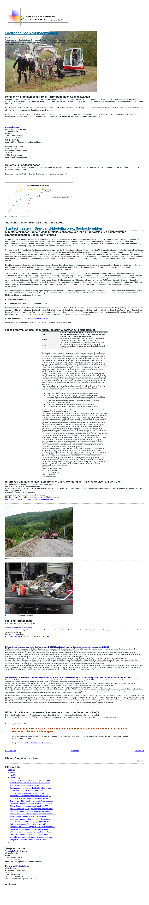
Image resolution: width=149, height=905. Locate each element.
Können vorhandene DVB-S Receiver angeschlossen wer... (33, 814)
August (13, 772)
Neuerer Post (10, 751)
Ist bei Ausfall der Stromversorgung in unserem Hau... (30, 822)
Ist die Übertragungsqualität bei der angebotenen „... (30, 819)
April (12, 775)
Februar (13, 778)
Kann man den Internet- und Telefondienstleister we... (30, 788)
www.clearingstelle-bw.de (38, 319)
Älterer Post (139, 751)
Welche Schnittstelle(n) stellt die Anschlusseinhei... (29, 835)
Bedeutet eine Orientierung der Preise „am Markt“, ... (30, 796)
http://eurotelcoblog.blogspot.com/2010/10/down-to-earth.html (29, 499)
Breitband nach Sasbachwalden (31, 33)
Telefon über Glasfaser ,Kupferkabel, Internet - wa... (30, 791)
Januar (13, 842)
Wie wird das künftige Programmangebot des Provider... (31, 809)
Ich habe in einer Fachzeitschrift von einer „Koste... (29, 798)
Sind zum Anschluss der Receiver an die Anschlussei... (31, 811)
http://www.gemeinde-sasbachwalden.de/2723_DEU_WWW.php (28, 636)
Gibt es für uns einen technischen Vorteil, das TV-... (30, 806)
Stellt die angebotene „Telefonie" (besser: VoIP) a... (29, 824)
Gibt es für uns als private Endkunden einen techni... (30, 816)
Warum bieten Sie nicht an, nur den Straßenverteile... (30, 829)
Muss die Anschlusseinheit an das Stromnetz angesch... (31, 837)
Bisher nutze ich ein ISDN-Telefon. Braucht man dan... (31, 780)
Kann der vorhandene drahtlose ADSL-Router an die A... (31, 803)
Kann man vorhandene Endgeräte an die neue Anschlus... (32, 827)
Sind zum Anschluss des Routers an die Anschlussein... (31, 801)
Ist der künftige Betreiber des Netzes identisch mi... (29, 793)
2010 (10, 770)
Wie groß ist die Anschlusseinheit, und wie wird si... (29, 840)
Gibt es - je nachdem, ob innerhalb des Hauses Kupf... (31, 832)
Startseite (75, 751)
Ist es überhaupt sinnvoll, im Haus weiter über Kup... (30, 783)
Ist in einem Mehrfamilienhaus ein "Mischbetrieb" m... (30, 785)
